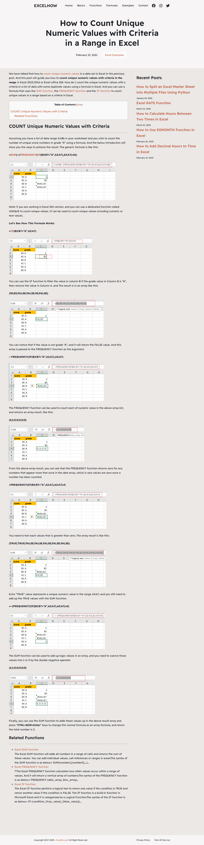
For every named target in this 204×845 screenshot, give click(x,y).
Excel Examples (114, 55)
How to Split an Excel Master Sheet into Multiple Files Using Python (165, 89)
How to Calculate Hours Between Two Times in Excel (164, 116)
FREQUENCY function (72, 91)
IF (38, 154)
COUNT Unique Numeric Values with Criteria (38, 111)
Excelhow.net (62, 840)
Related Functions (25, 116)
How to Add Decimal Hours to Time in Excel (166, 149)
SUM (13, 154)
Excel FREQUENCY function (32, 766)
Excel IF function (25, 784)
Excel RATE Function (153, 103)
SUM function (44, 91)
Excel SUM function (27, 749)
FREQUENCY (28, 154)
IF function (103, 91)
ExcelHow (45, 5)
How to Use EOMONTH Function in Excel (165, 133)
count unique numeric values (61, 73)
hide (79, 104)
